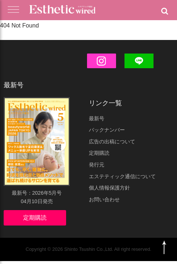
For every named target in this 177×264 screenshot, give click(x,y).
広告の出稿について (112, 141)
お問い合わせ (104, 199)
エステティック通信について (122, 176)
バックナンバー (107, 130)
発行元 (96, 165)
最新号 (96, 118)
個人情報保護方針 (109, 188)
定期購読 (35, 217)
